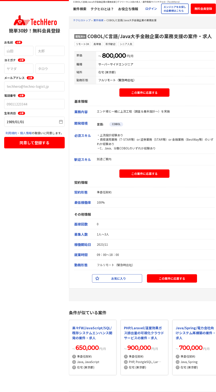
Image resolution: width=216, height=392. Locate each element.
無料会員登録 (203, 8)
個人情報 (26, 133)
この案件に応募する (144, 92)
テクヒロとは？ (102, 8)
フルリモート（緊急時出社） (117, 80)
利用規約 (11, 133)
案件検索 (79, 8)
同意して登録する (34, 142)
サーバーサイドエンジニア (115, 64)
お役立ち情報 (128, 8)
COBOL (116, 124)
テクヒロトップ (82, 20)
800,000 (114, 55)
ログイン (151, 8)
